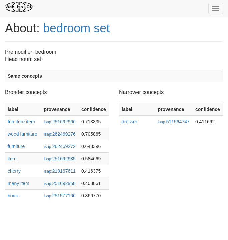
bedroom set (76, 28)
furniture (16, 146)
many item (18, 183)
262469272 (60, 146)
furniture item (21, 121)
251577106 (60, 195)
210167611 (60, 171)
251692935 (60, 158)
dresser (129, 121)
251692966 (60, 121)
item (12, 158)
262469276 (60, 134)
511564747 (174, 121)
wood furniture (22, 134)
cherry (14, 171)
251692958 (60, 183)
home (13, 195)
